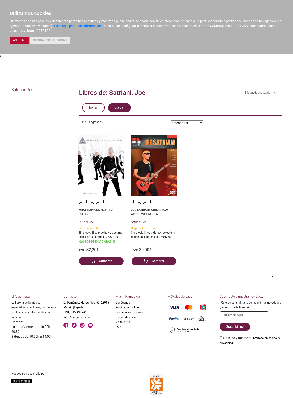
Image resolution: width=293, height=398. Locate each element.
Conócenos (123, 302)
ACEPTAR (19, 40)
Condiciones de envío (129, 312)
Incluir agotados (92, 122)
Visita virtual (123, 322)
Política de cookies (127, 307)
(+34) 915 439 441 (75, 312)
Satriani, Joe (86, 222)
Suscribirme (235, 327)
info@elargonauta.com (77, 317)
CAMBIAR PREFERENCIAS (50, 40)
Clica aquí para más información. (78, 26)
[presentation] (251, 355)
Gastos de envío (126, 317)
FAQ (118, 327)
